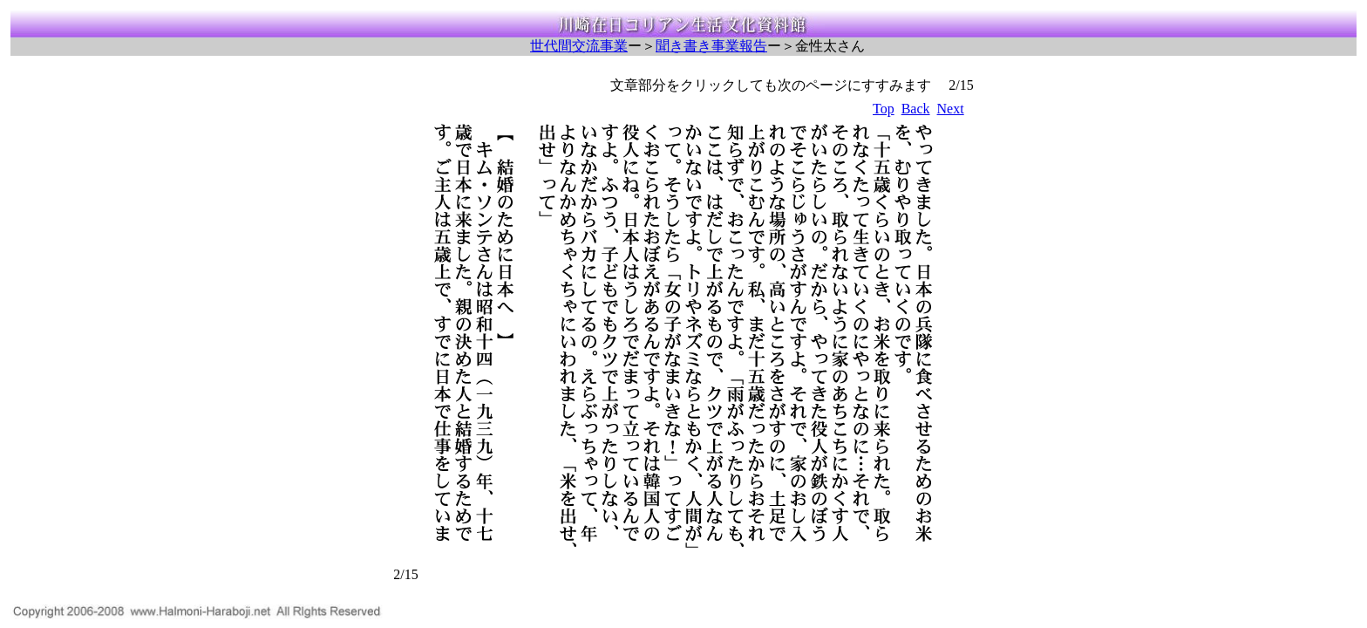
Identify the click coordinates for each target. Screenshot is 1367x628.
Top (883, 108)
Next (950, 108)
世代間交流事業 (579, 45)
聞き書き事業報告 (711, 45)
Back (915, 108)
